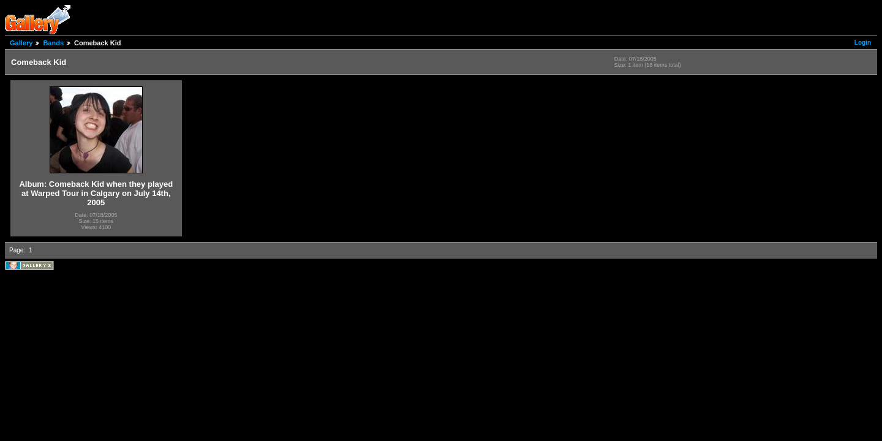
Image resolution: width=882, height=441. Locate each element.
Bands (53, 43)
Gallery (21, 43)
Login (862, 42)
